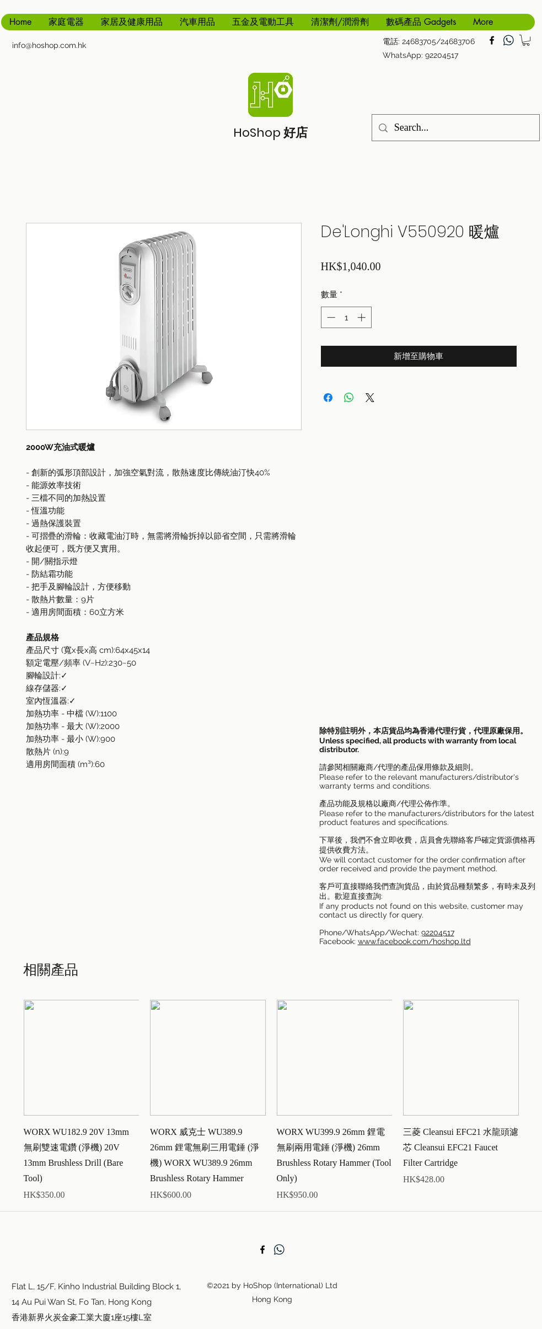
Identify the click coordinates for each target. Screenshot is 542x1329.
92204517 (437, 932)
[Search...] (455, 128)
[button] (526, 40)
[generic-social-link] (508, 40)
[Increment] (362, 317)
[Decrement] (330, 317)
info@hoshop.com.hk (49, 45)
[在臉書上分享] (328, 397)
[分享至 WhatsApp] (349, 397)
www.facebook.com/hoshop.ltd (414, 941)
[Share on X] (370, 397)
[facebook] (491, 40)
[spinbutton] (346, 317)
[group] (271, 1100)
